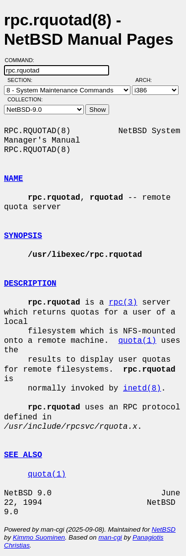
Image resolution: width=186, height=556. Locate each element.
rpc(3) (123, 302)
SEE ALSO (23, 455)
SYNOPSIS (23, 236)
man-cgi (110, 537)
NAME (13, 178)
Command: (22, 60)
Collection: (25, 99)
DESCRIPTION (30, 283)
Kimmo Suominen (39, 537)
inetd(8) (142, 388)
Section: (22, 80)
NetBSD (164, 529)
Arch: (148, 80)
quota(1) (137, 340)
